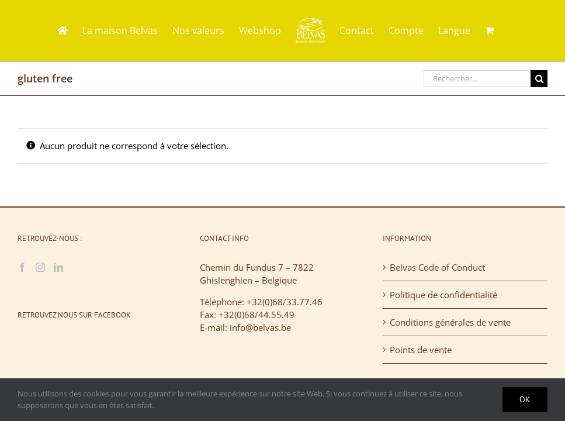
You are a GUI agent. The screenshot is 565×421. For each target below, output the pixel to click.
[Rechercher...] (477, 78)
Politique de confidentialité (443, 295)
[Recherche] (539, 78)
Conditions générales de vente (450, 322)
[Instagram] (40, 267)
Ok (525, 399)
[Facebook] (22, 267)
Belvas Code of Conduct (437, 267)
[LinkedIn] (58, 267)
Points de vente (421, 350)
